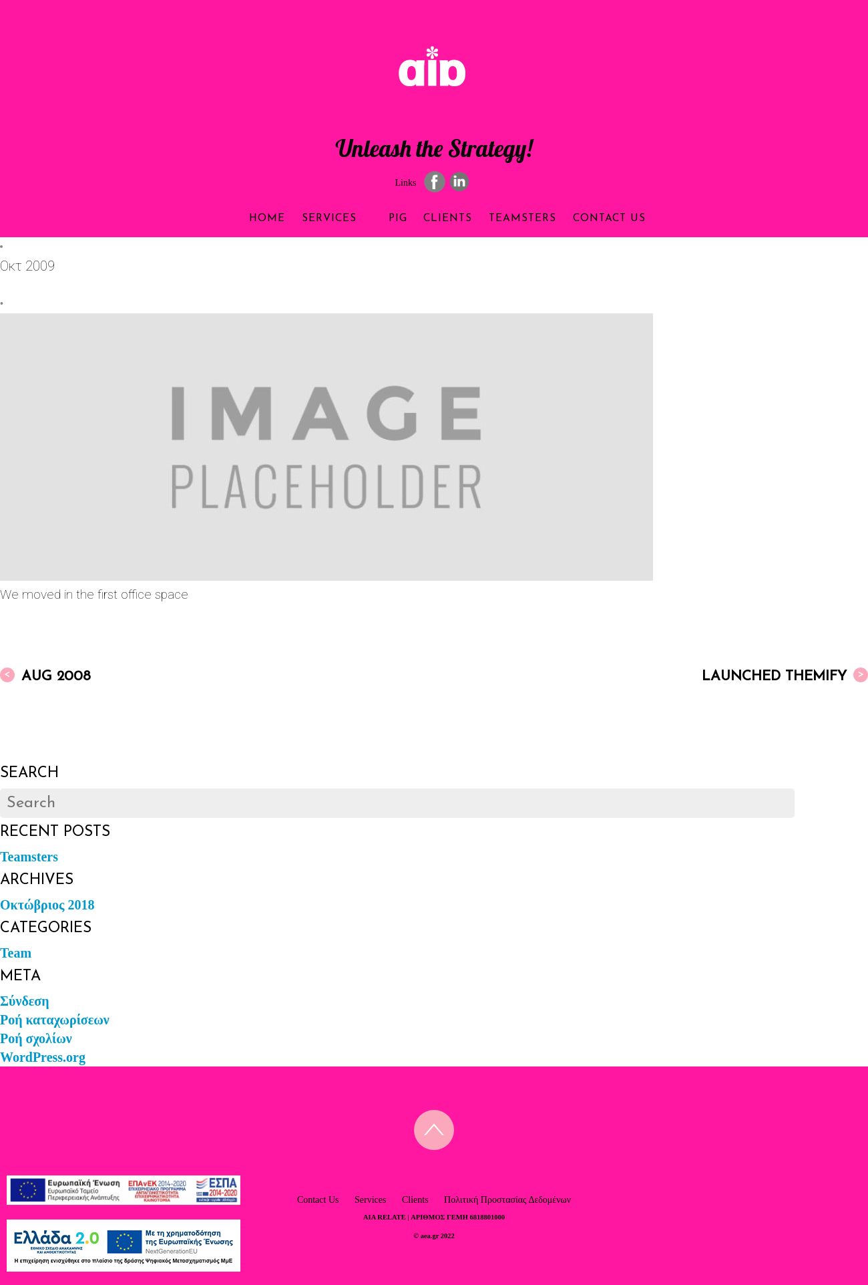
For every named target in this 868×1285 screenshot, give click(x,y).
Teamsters (545, 219)
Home (222, 219)
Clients (452, 219)
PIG (386, 219)
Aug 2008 (45, 675)
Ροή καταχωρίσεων (55, 1019)
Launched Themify (785, 675)
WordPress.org (42, 1056)
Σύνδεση (24, 1000)
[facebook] (434, 181)
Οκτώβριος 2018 (47, 904)
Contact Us (651, 219)
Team (15, 952)
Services (309, 218)
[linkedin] (459, 181)
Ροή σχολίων (36, 1037)
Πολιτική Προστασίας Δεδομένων (507, 1199)
